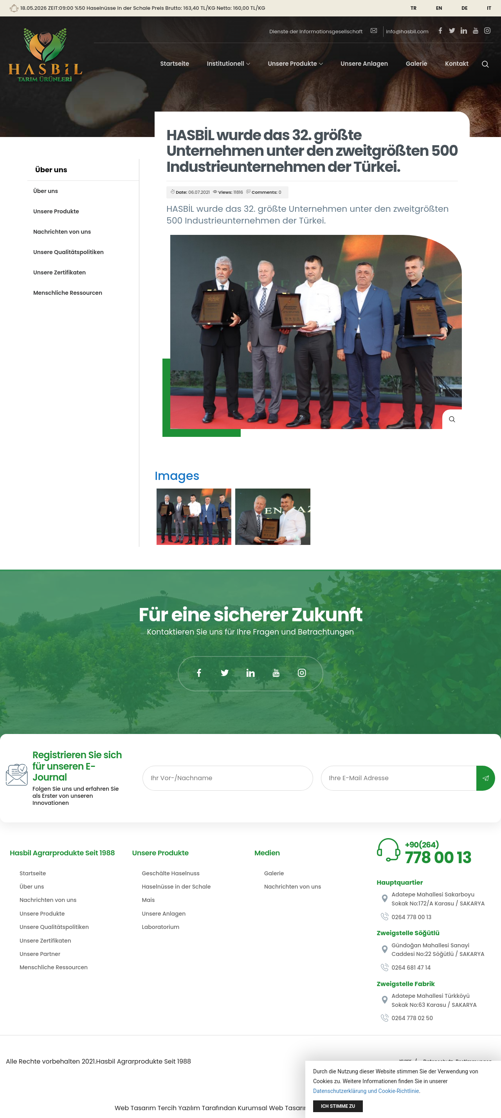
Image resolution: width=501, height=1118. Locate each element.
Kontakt (457, 64)
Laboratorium (161, 927)
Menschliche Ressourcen (67, 293)
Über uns (45, 191)
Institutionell (225, 64)
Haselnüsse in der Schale (176, 887)
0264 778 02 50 (407, 1018)
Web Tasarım (135, 1108)
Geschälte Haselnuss (171, 873)
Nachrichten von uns (62, 232)
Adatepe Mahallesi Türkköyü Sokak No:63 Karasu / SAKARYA (429, 1000)
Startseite (174, 64)
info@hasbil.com (400, 31)
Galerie (416, 64)
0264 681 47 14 (406, 967)
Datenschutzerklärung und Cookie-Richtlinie (366, 1091)
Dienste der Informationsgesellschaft (315, 31)
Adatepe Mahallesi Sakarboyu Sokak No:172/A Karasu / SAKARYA (433, 899)
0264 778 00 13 (406, 916)
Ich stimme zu (338, 1106)
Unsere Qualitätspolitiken (68, 252)
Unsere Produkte (292, 64)
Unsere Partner (40, 954)
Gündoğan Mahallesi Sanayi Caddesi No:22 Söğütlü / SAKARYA (433, 949)
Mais (148, 900)
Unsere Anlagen (364, 64)
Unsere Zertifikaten (59, 272)
